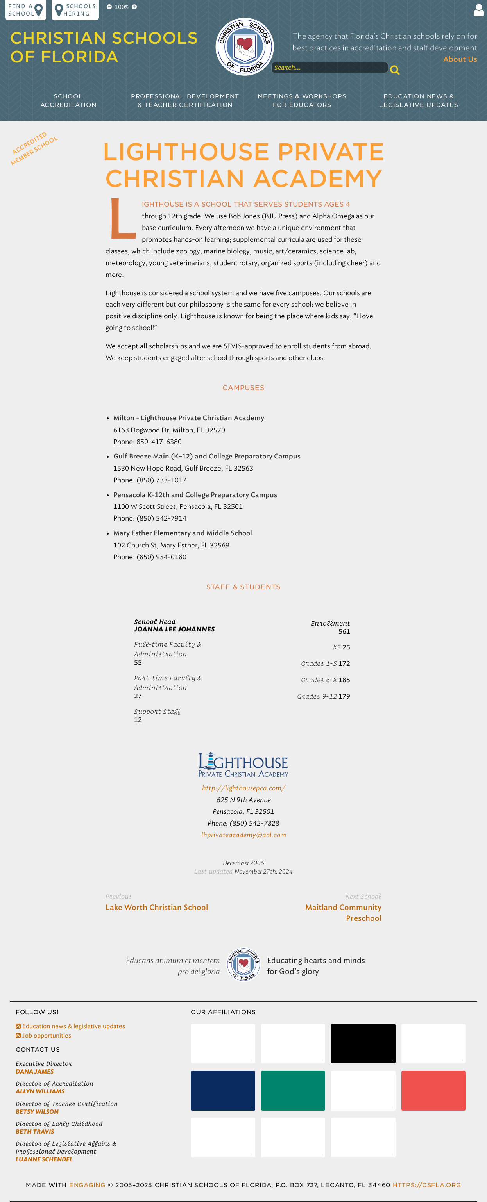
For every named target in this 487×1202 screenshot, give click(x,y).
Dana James (35, 1071)
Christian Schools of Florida (104, 47)
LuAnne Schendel (44, 1159)
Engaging (87, 1185)
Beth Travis (35, 1131)
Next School (363, 896)
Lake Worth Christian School (157, 907)
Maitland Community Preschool (343, 913)
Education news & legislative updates (70, 1026)
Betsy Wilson (37, 1111)
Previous (119, 896)
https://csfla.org (427, 1185)
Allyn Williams (40, 1091)
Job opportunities (43, 1035)
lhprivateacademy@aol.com (243, 835)
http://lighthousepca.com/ (243, 788)
